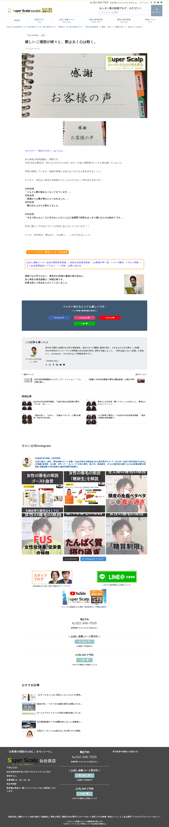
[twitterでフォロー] (50, 365)
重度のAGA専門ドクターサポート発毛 (79, 817)
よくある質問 (125, 817)
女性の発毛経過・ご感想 (36, 35)
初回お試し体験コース (18, 817)
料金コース (113, 817)
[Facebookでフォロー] (151, 3)
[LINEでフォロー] (161, 3)
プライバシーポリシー (151, 817)
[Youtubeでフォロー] (158, 3)
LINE (84, 660)
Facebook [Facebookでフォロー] (59, 318)
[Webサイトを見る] (46, 365)
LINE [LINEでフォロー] (85, 323)
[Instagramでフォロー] (155, 3)
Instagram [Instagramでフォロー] (84, 318)
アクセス (144, 3)
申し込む (84, 642)
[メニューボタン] (10, 10)
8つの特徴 (101, 817)
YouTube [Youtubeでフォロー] (109, 318)
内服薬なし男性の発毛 (50, 817)
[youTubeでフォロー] (61, 365)
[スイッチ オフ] (156, 10)
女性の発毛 (34, 817)
